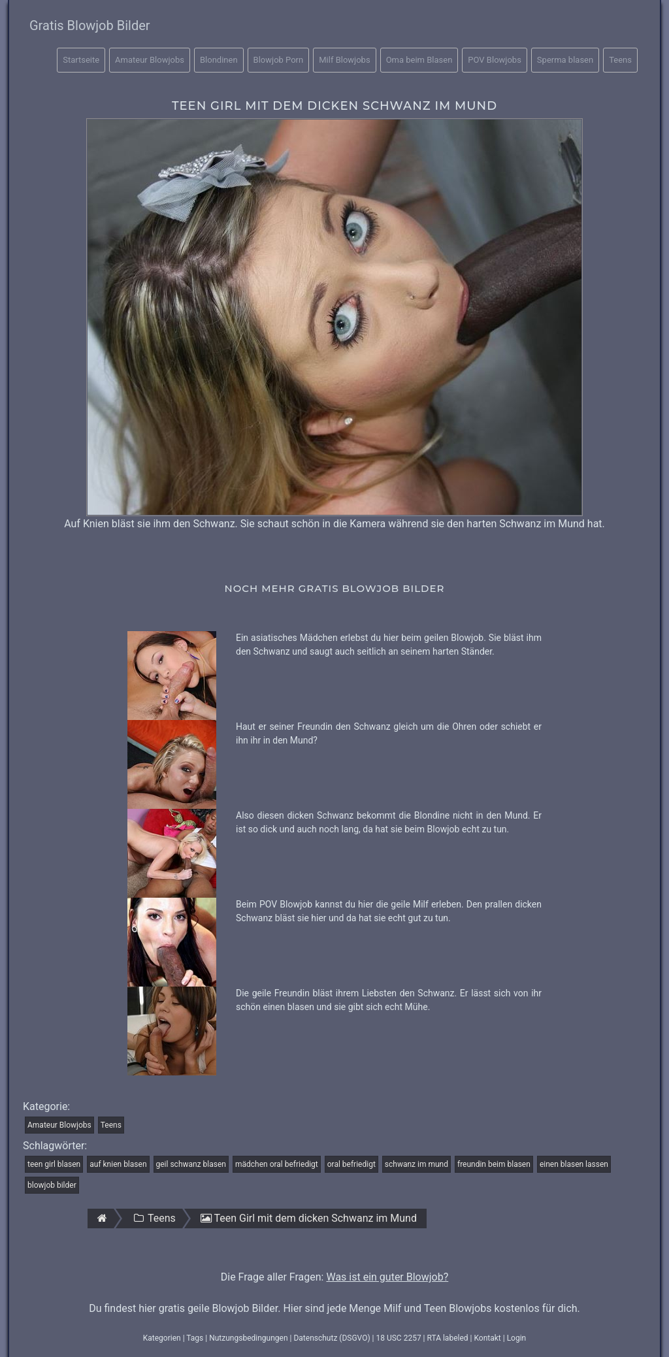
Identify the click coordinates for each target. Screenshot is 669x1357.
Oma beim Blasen (419, 60)
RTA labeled (447, 1338)
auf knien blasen (118, 1164)
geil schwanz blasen (191, 1164)
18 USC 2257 (398, 1338)
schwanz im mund (416, 1164)
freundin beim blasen (493, 1164)
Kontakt (487, 1338)
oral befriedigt (351, 1164)
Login (517, 1338)
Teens (620, 60)
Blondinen (219, 60)
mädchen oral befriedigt (276, 1164)
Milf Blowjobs (344, 60)
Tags (194, 1338)
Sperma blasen (565, 60)
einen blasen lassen (574, 1164)
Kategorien (162, 1338)
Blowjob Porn (278, 60)
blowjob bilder (51, 1185)
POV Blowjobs (494, 60)
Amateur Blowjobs (149, 60)
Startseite (81, 60)
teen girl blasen (53, 1164)
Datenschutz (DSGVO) (331, 1338)
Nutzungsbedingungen (248, 1338)
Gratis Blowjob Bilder (89, 25)
